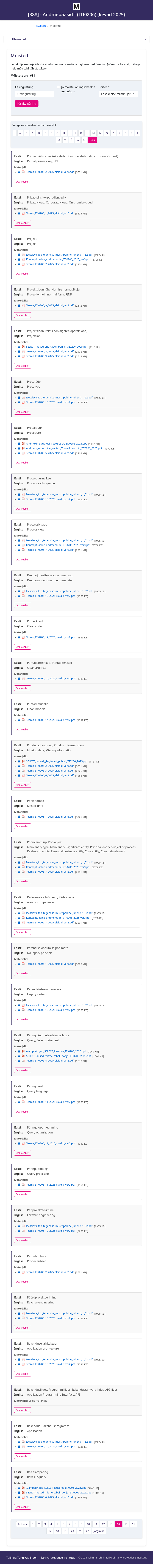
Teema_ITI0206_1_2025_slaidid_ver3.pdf (46, 213)
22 (87, 1531)
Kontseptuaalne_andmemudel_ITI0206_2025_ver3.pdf (54, 259)
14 (118, 1524)
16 (133, 1524)
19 (64, 1531)
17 (49, 1531)
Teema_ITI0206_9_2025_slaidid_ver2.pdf (46, 305)
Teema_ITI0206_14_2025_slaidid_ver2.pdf (46, 637)
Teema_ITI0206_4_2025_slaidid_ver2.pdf (46, 1060)
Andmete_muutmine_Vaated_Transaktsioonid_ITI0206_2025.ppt (60, 448)
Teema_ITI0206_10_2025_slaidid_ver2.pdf (46, 402)
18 (57, 1531)
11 (95, 1524)
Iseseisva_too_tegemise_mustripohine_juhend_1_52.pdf (55, 254)
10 (88, 1524)
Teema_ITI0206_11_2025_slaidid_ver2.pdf (46, 1102)
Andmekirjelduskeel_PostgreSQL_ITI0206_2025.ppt (52, 443)
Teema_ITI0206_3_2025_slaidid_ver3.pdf (46, 351)
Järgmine (99, 1531)
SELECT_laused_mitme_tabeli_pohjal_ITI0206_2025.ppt (54, 1056)
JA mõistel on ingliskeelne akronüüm (78, 89)
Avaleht (41, 26)
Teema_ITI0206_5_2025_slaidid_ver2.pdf (46, 453)
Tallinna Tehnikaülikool (21, 1558)
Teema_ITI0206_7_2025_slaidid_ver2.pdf (46, 264)
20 (72, 1531)
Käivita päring (26, 103)
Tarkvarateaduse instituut (58, 1558)
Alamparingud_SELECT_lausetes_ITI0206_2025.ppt (52, 1051)
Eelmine (23, 1524)
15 (125, 1524)
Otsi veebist (22, 181)
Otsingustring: (24, 87)
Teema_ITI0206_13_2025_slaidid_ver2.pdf (46, 499)
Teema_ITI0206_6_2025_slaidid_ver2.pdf (46, 775)
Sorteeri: (104, 87)
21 (80, 1531)
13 (110, 1524)
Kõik (92, 140)
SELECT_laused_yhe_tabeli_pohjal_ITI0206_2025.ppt (52, 346)
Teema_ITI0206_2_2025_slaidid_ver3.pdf (46, 172)
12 (103, 1524)
